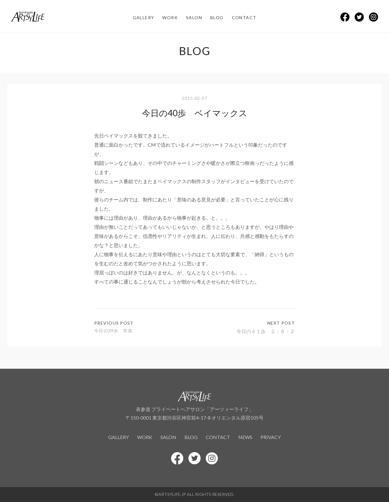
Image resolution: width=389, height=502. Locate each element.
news (245, 437)
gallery (143, 17)
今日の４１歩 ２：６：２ (265, 331)
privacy (270, 437)
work (170, 17)
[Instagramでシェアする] (373, 17)
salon (194, 17)
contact (244, 17)
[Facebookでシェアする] (344, 17)
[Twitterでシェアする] (359, 17)
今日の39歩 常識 (113, 330)
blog (217, 17)
